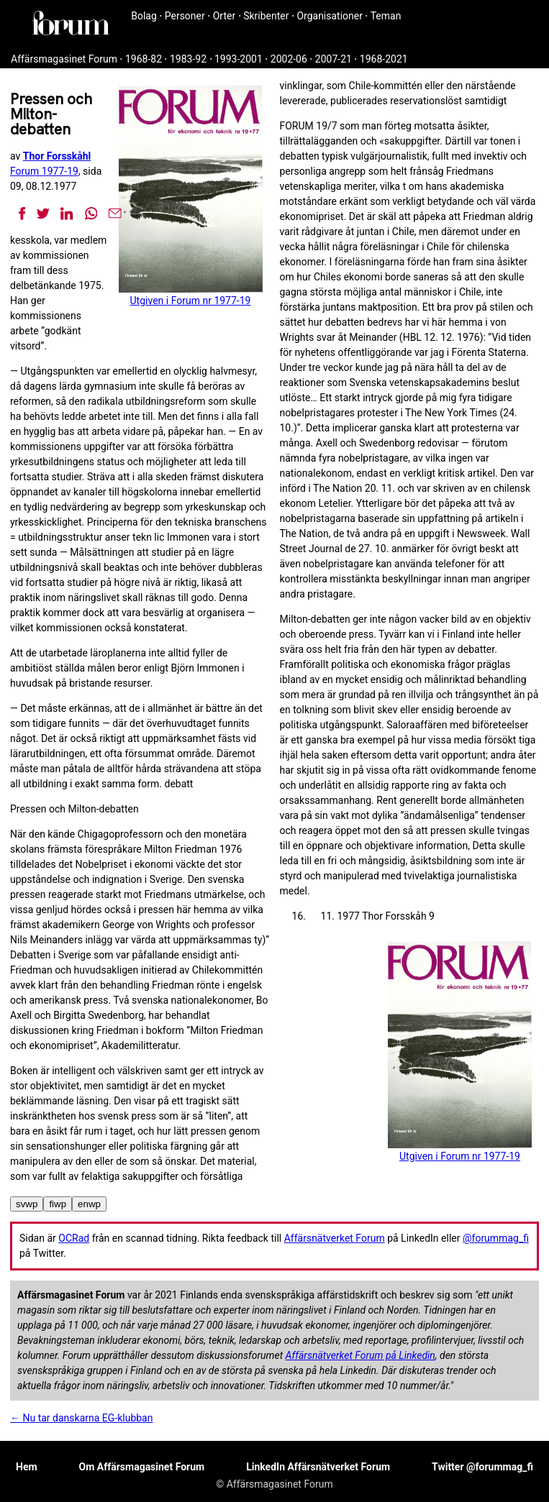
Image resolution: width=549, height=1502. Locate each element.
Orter (224, 16)
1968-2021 (384, 59)
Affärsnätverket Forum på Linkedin (360, 1355)
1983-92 (188, 59)
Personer (185, 16)
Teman (386, 16)
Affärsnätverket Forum (334, 1238)
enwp (89, 1204)
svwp (26, 1204)
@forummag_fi (496, 1238)
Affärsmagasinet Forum (64, 59)
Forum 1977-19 (44, 171)
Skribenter (266, 16)
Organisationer (329, 16)
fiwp (57, 1204)
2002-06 (289, 59)
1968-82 (143, 59)
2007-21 (333, 59)
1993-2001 (238, 59)
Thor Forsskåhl (57, 156)
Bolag (144, 16)
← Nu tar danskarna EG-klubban (81, 1418)
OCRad (73, 1238)
